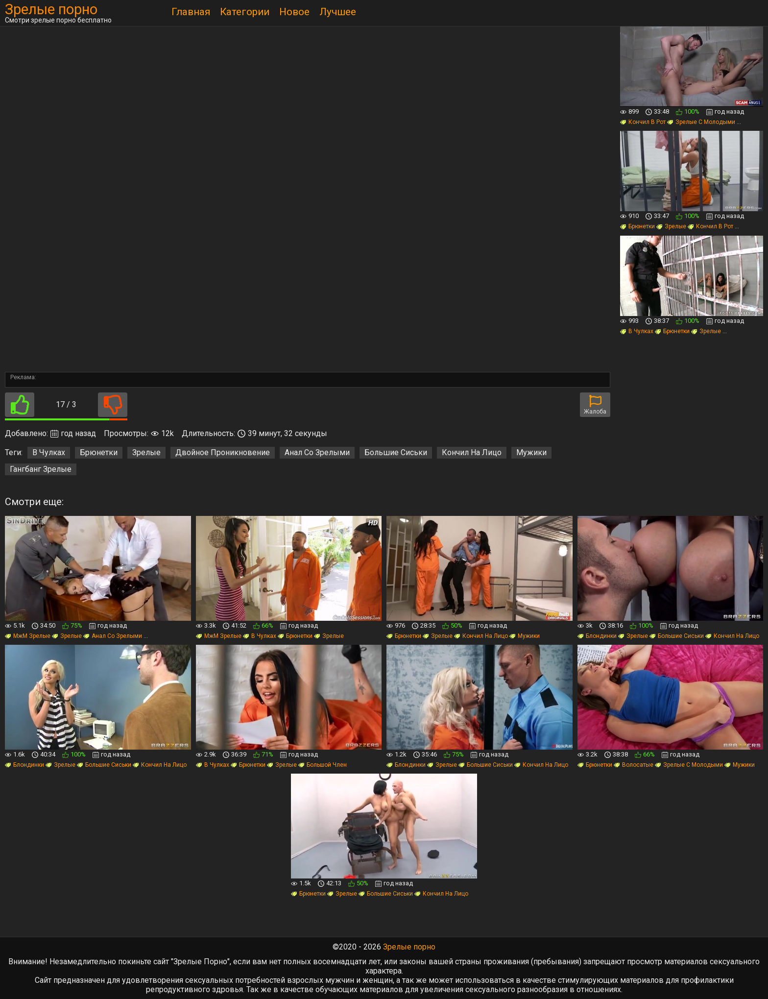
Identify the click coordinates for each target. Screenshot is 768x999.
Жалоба (595, 405)
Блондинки (597, 636)
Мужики (531, 452)
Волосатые (633, 764)
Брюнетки (99, 452)
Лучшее (337, 12)
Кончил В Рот (643, 122)
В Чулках (48, 452)
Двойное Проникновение (222, 452)
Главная (190, 12)
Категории (244, 12)
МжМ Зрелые (27, 636)
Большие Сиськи (395, 452)
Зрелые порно (51, 9)
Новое (294, 12)
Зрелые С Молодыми (701, 122)
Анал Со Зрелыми (317, 452)
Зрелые (146, 452)
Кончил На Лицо (472, 452)
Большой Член (322, 764)
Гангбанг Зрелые (41, 469)
